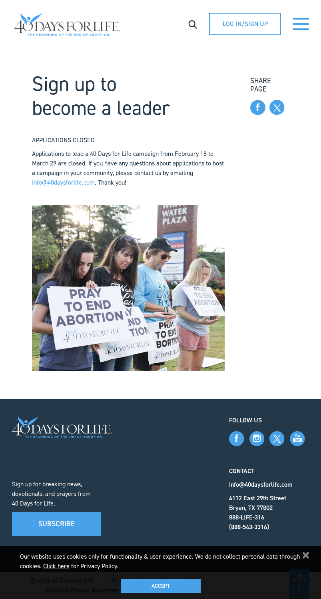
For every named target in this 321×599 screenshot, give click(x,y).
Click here (56, 566)
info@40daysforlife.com (63, 182)
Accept (161, 586)
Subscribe (56, 524)
